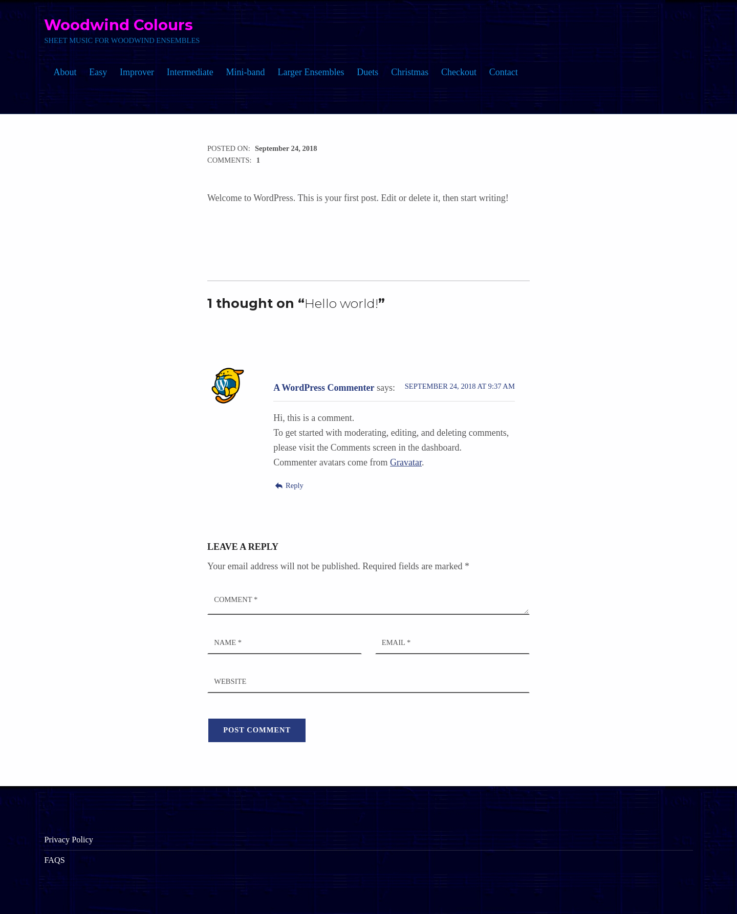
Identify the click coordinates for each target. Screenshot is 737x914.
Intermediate (190, 72)
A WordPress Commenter (323, 388)
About (64, 72)
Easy (98, 72)
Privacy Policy (68, 839)
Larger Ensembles (310, 72)
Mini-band (245, 72)
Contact (503, 72)
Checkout (458, 72)
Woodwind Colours (118, 25)
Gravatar (406, 462)
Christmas (409, 72)
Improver (137, 72)
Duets (367, 72)
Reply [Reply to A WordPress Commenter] (295, 485)
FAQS (54, 860)
